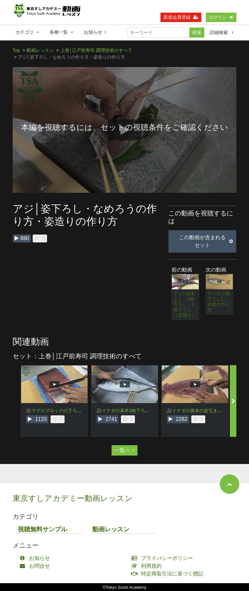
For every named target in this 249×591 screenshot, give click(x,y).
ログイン (221, 17)
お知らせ (95, 32)
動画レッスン (40, 50)
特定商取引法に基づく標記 (168, 573)
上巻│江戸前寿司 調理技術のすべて (96, 50)
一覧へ (124, 450)
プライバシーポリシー (163, 558)
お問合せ (36, 566)
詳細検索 (221, 32)
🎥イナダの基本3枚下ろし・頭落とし (134, 410)
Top (16, 50)
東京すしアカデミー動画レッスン (73, 498)
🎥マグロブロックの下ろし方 (56, 410)
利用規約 (148, 566)
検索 (196, 32)
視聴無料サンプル (42, 529)
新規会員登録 (180, 17)
